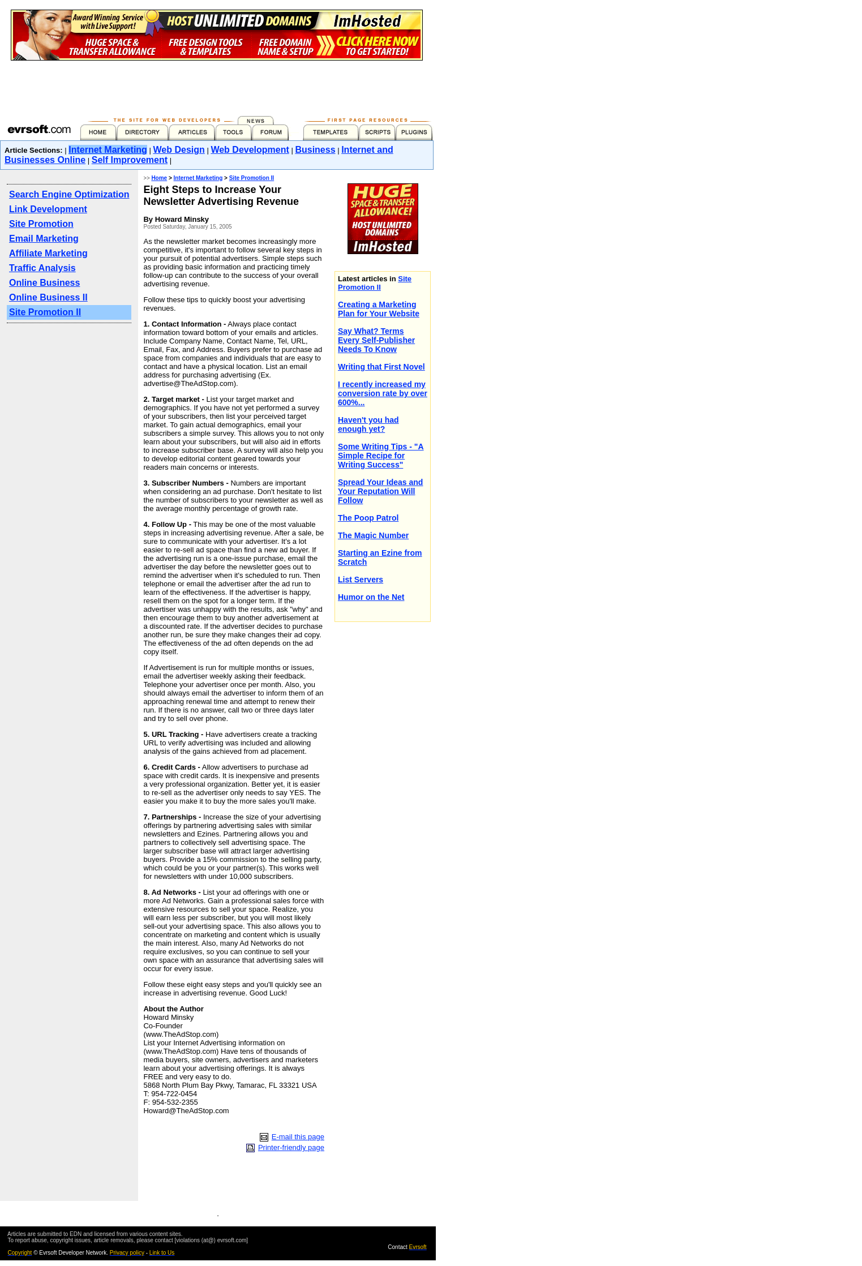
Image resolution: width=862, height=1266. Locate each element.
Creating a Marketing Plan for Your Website (378, 309)
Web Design (179, 150)
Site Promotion (41, 224)
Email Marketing (44, 238)
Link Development (48, 209)
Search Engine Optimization (69, 194)
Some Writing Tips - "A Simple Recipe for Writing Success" (381, 455)
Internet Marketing (107, 150)
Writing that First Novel (381, 366)
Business (315, 150)
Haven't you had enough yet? (368, 424)
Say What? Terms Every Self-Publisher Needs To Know (376, 340)
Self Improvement (130, 160)
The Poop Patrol (368, 517)
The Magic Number (373, 535)
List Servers (360, 579)
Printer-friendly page (291, 1147)
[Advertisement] (217, 86)
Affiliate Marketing (48, 253)
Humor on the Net (371, 597)
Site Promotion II (45, 312)
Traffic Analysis (42, 268)
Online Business (44, 282)
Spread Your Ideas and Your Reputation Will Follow (380, 491)
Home (159, 178)
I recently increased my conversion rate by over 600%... (382, 393)
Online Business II (48, 297)
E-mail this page (298, 1136)
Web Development (250, 150)
